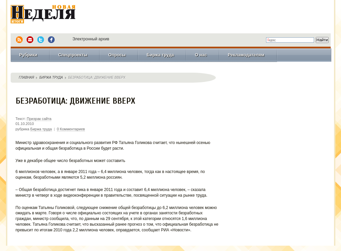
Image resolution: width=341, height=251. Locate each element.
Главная (26, 77)
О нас (201, 54)
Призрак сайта (39, 119)
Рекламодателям (246, 54)
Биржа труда (160, 54)
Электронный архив (91, 39)
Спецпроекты (72, 54)
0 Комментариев (71, 129)
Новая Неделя (52, 15)
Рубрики (28, 54)
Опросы (117, 54)
